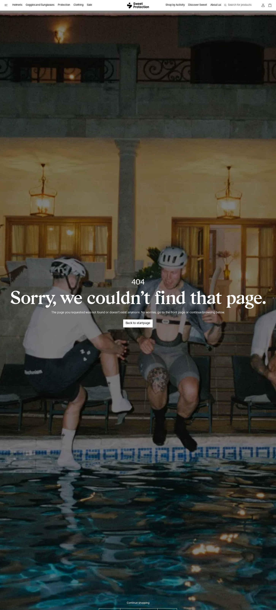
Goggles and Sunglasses (40, 5)
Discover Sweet (197, 5)
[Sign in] (264, 5)
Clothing (78, 5)
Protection (64, 5)
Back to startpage (138, 323)
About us (215, 5)
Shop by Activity (175, 5)
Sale (89, 5)
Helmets (17, 5)
